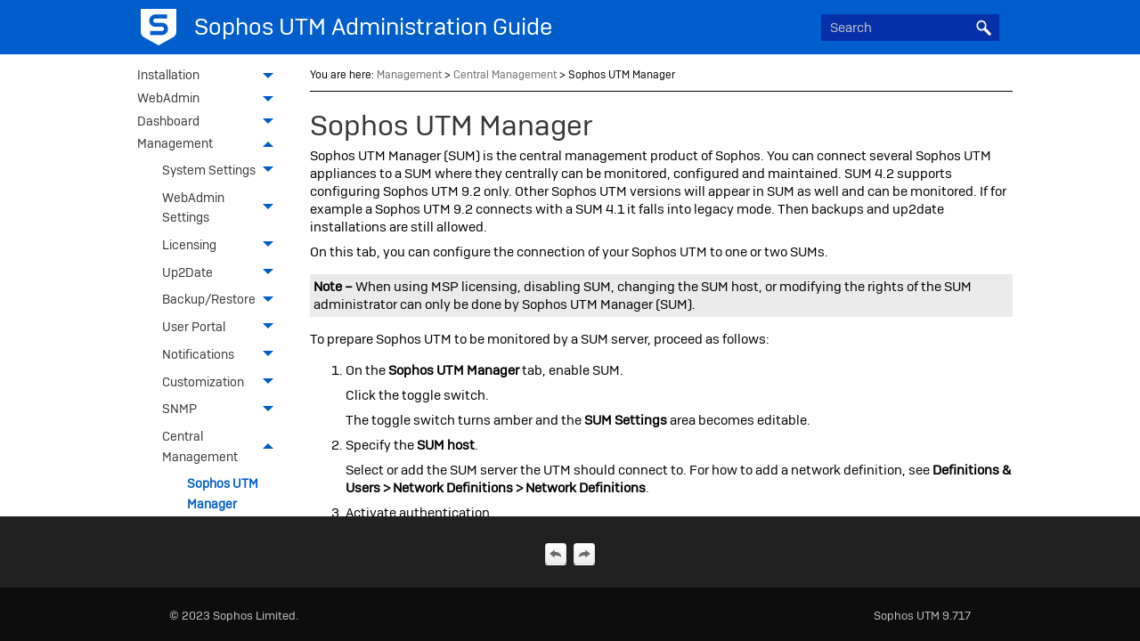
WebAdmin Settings (222, 207)
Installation (210, 76)
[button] (983, 27)
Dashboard (210, 122)
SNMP (222, 409)
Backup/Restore (222, 299)
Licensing (222, 245)
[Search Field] (910, 27)
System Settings (222, 170)
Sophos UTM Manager (222, 493)
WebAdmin (210, 99)
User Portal (222, 327)
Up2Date (222, 272)
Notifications (222, 355)
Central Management (222, 446)
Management (210, 145)
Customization (222, 381)
